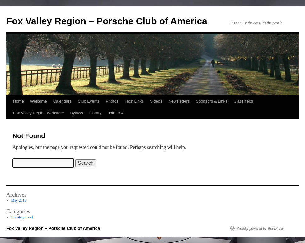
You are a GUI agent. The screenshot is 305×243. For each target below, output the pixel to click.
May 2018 (18, 200)
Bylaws (76, 113)
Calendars (62, 101)
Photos (112, 101)
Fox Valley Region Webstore (38, 113)
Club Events (89, 101)
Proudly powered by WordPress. (260, 228)
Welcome (38, 101)
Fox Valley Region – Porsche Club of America (106, 21)
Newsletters (179, 101)
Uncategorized (22, 217)
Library (95, 113)
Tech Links (133, 101)
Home (18, 101)
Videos (156, 101)
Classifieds (243, 101)
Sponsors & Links (211, 101)
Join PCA (116, 113)
